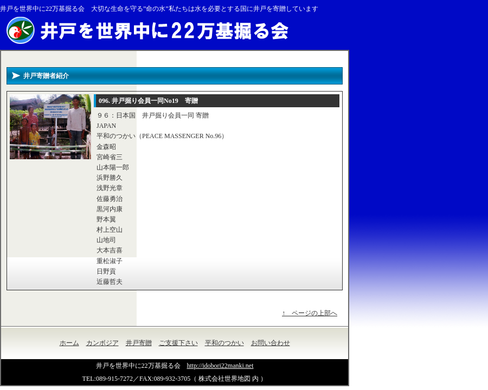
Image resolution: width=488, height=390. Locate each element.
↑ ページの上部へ (309, 313)
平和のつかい (224, 343)
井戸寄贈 (139, 343)
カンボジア (102, 343)
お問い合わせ (270, 343)
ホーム (69, 343)
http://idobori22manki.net (220, 365)
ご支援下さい (178, 343)
